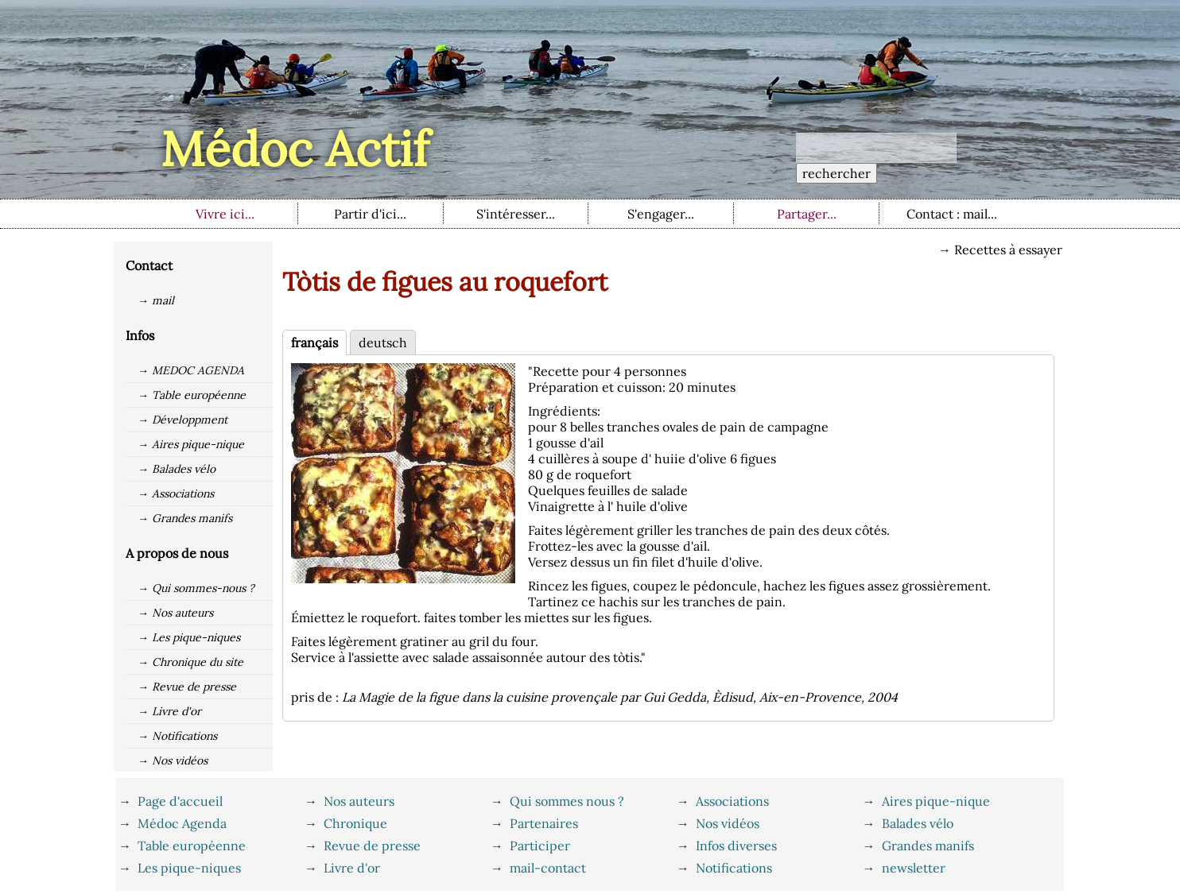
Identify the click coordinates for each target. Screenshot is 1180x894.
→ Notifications (177, 736)
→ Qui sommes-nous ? (196, 588)
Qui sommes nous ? (567, 801)
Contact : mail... (951, 214)
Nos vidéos (727, 823)
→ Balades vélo (176, 469)
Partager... (806, 214)
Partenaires (544, 823)
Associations (732, 801)
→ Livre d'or (169, 711)
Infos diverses (736, 845)
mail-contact (548, 868)
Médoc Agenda (182, 823)
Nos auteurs (359, 801)
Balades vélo (917, 823)
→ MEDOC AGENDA (191, 370)
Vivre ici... (225, 214)
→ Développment (182, 419)
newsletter (913, 868)
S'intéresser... (515, 214)
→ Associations (176, 493)
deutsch (383, 342)
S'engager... (660, 214)
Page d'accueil (180, 801)
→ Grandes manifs (185, 518)
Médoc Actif (295, 148)
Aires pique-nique (936, 801)
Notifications (734, 868)
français (314, 342)
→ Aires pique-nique (191, 444)
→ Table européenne (192, 395)
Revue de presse (372, 845)
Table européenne (192, 845)
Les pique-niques (189, 868)
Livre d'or (352, 868)
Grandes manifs (928, 845)
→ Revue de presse (187, 686)
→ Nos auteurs (175, 613)
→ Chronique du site (190, 662)
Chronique (355, 823)
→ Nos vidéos (173, 760)
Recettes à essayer (1008, 249)
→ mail (156, 300)
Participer (540, 845)
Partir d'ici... (370, 214)
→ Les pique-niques (189, 637)
